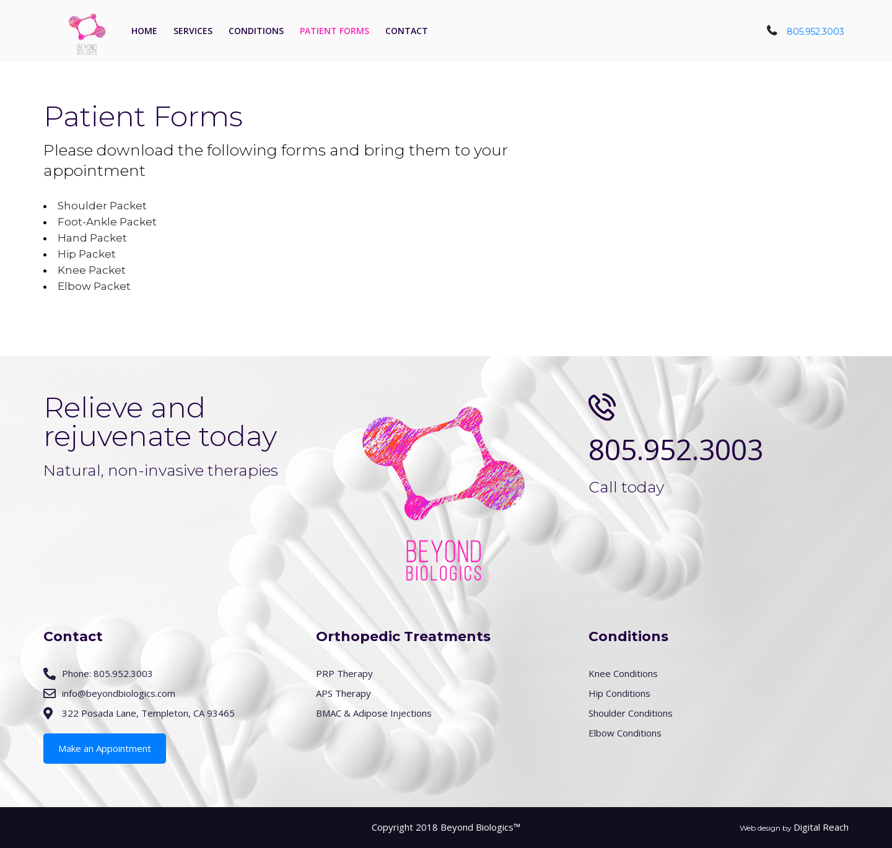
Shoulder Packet (102, 205)
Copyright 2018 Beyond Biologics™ (446, 827)
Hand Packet (92, 238)
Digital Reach (821, 827)
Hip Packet (87, 254)
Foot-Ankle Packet (107, 222)
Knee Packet (92, 270)
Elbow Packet (94, 286)
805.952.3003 (815, 31)
